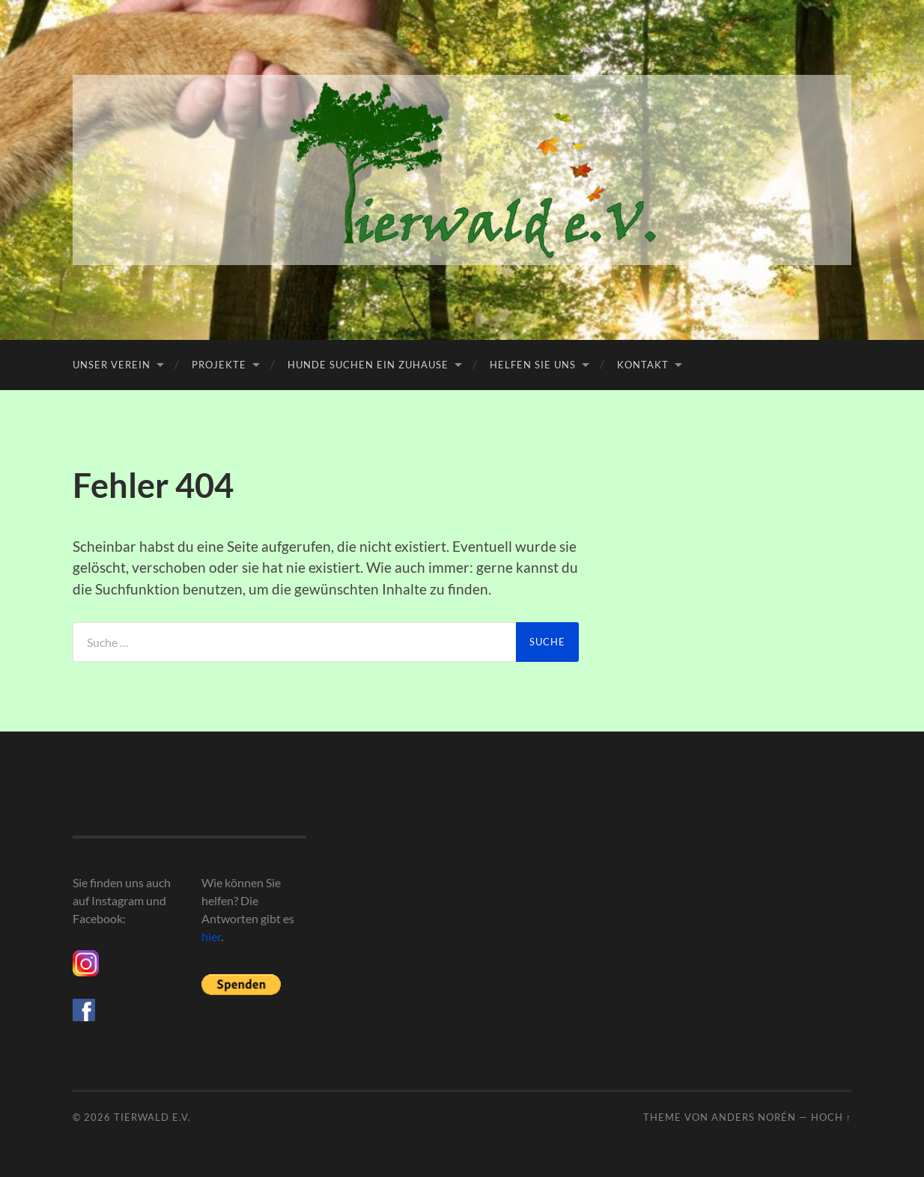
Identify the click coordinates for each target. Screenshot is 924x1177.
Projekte (219, 365)
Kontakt (643, 365)
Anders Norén (753, 1117)
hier (211, 936)
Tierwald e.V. (152, 1117)
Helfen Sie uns (533, 365)
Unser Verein (112, 365)
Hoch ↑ (831, 1117)
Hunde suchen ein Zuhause (368, 365)
